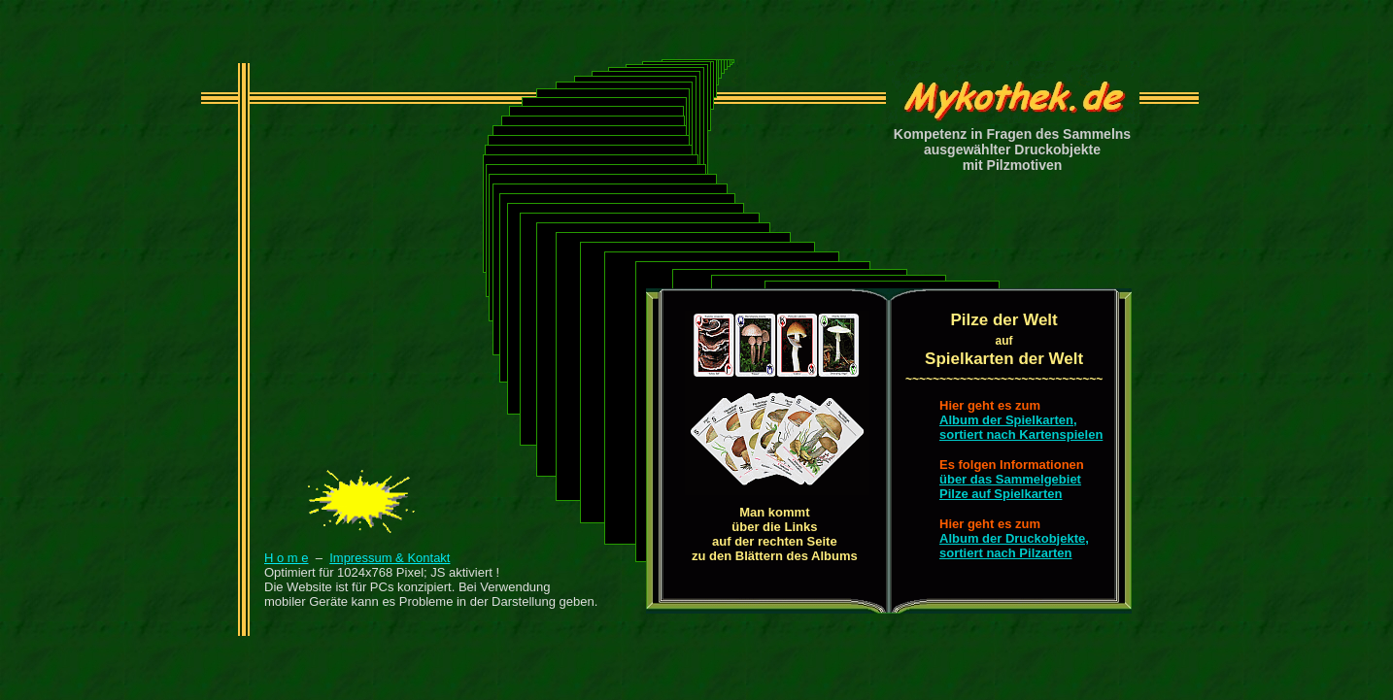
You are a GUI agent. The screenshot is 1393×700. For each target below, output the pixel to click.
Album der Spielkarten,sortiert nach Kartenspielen (1021, 427)
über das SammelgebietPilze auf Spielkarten (1010, 486)
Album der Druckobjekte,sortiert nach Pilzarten (1014, 545)
